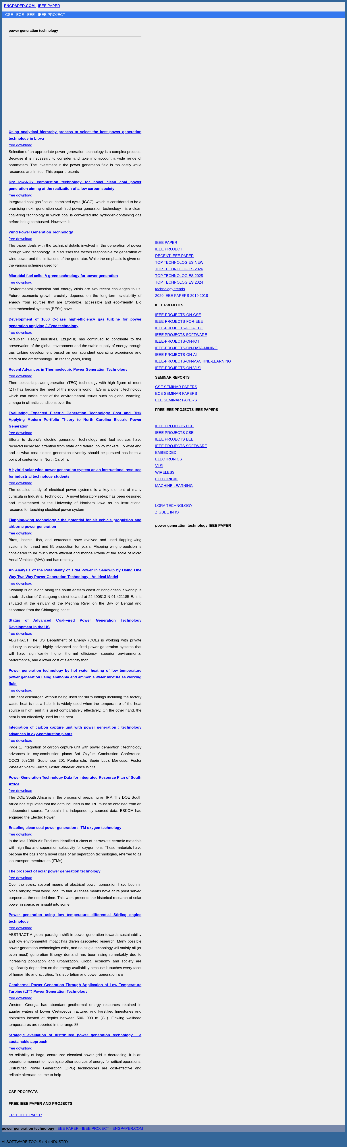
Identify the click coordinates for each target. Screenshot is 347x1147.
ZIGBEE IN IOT (168, 512)
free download (75, 188)
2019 (194, 296)
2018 (204, 296)
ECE (20, 15)
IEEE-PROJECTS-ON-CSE (178, 315)
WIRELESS (165, 472)
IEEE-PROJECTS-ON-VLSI (178, 368)
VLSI (159, 466)
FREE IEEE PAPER (25, 1115)
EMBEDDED (165, 452)
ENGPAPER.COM (127, 1128)
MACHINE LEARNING (174, 486)
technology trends (170, 289)
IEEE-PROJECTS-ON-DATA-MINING (186, 348)
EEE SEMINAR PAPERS (176, 400)
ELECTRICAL (166, 479)
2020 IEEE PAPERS (172, 296)
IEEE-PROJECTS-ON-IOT (177, 341)
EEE (31, 15)
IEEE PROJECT (51, 15)
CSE (9, 15)
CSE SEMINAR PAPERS (176, 387)
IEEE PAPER (49, 6)
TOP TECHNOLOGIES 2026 (179, 269)
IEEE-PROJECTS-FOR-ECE (179, 328)
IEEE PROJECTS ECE (174, 426)
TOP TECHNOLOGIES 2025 (179, 276)
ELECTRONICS (168, 459)
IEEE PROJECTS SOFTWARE (181, 335)
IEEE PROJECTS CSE (174, 433)
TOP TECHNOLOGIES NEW (179, 262)
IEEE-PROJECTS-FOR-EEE (179, 321)
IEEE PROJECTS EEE (174, 439)
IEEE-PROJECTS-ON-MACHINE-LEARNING (193, 361)
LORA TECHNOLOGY (174, 506)
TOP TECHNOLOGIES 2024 (179, 282)
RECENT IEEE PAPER (174, 256)
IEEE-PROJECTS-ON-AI (176, 355)
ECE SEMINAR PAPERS (176, 393)
